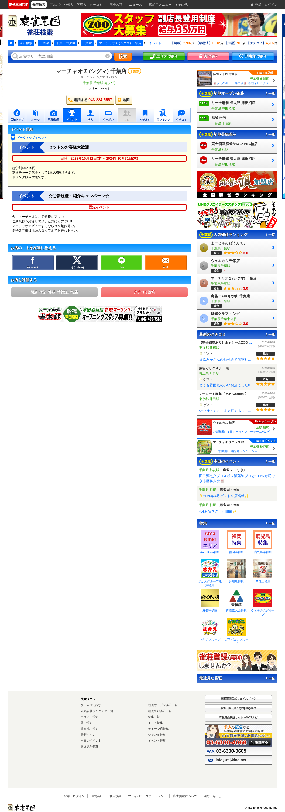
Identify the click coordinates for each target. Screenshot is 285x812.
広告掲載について (185, 796)
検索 (123, 56)
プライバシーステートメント (147, 796)
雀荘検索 (25, 43)
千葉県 (44, 43)
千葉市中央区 (65, 43)
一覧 (270, 93)
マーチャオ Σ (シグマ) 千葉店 (120, 43)
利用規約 (115, 796)
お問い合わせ (212, 796)
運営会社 (97, 796)
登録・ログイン (74, 796)
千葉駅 (87, 43)
